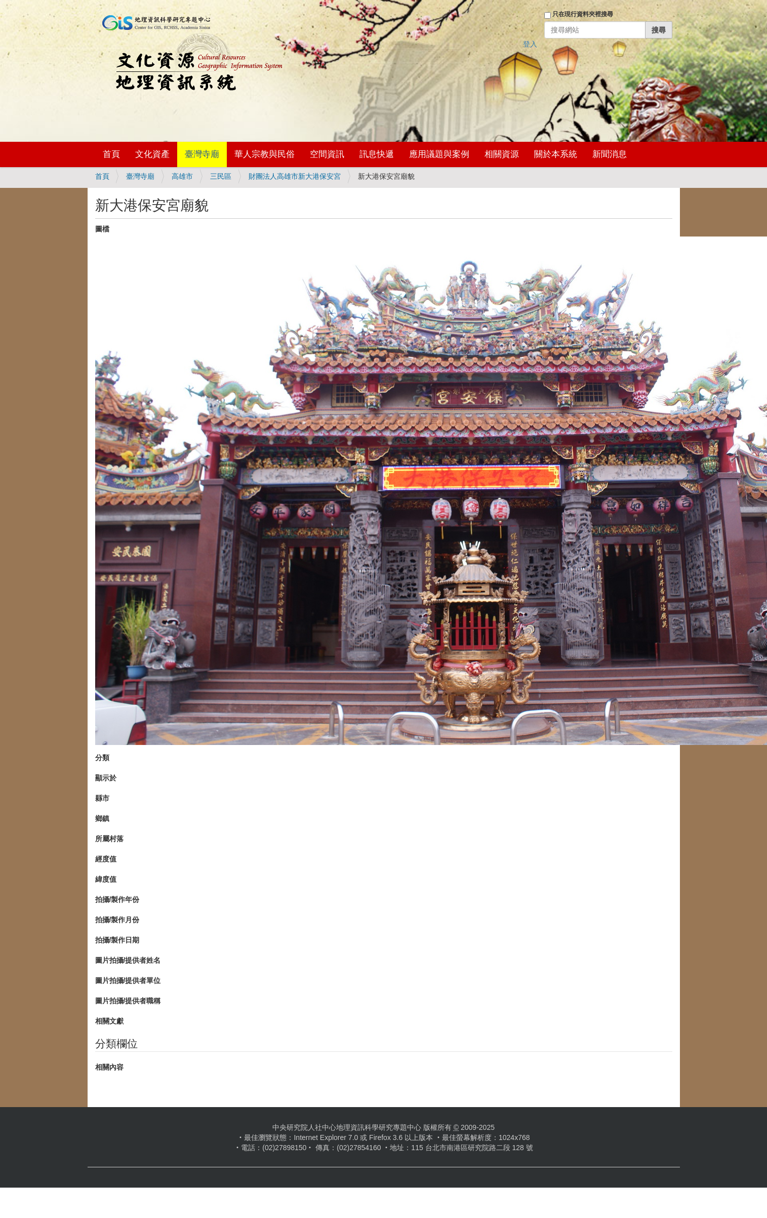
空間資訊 (327, 154)
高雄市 (182, 176)
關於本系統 (555, 154)
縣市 (102, 798)
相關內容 (109, 1067)
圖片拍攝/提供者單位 (128, 980)
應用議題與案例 (439, 154)
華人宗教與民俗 (264, 154)
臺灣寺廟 (202, 154)
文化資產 (152, 154)
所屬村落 (109, 839)
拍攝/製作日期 (117, 940)
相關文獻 (109, 1021)
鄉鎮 (102, 818)
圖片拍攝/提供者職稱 (128, 1001)
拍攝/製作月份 (117, 920)
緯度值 (105, 879)
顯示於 (105, 778)
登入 (530, 44)
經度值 (105, 859)
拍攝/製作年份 (117, 899)
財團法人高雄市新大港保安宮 (295, 176)
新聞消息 (609, 154)
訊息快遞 (376, 154)
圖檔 (102, 229)
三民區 (220, 176)
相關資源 (502, 154)
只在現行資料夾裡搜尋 (582, 14)
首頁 (111, 154)
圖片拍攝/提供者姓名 (128, 960)
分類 (102, 758)
